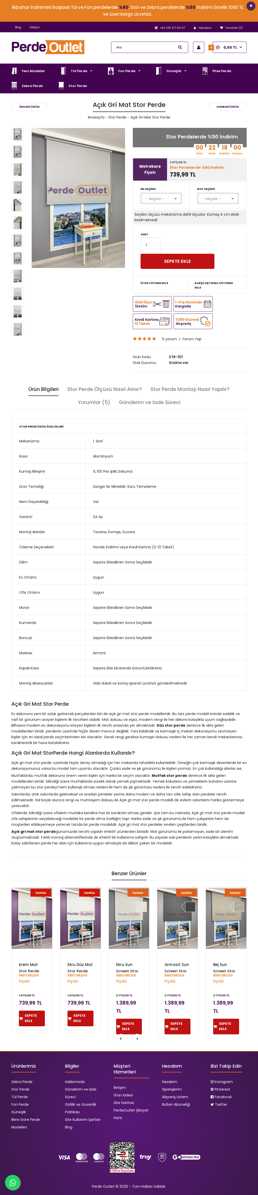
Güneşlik (18, 1112)
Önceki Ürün (29, 107)
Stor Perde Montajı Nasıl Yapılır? (190, 389)
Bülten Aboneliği (176, 1104)
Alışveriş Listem (175, 1096)
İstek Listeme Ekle (154, 283)
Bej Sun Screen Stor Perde (224, 971)
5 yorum (169, 339)
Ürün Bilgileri (43, 389)
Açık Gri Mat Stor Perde (150, 117)
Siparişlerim (172, 1089)
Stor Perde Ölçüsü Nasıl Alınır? (104, 389)
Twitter (219, 1104)
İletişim (35, 27)
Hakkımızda (75, 1081)
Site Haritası (124, 1102)
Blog (18, 27)
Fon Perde (20, 1104)
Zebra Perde (22, 1081)
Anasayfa (96, 117)
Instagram (222, 1081)
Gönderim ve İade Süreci (149, 402)
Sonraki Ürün (227, 107)
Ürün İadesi (123, 1095)
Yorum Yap (192, 339)
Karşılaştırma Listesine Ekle (214, 285)
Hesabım (169, 1081)
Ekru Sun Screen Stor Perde (127, 971)
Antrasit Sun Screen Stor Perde (177, 971)
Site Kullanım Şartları (83, 1119)
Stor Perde (116, 117)
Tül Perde (19, 1096)
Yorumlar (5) (94, 402)
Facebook (221, 1096)
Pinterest (220, 1089)
